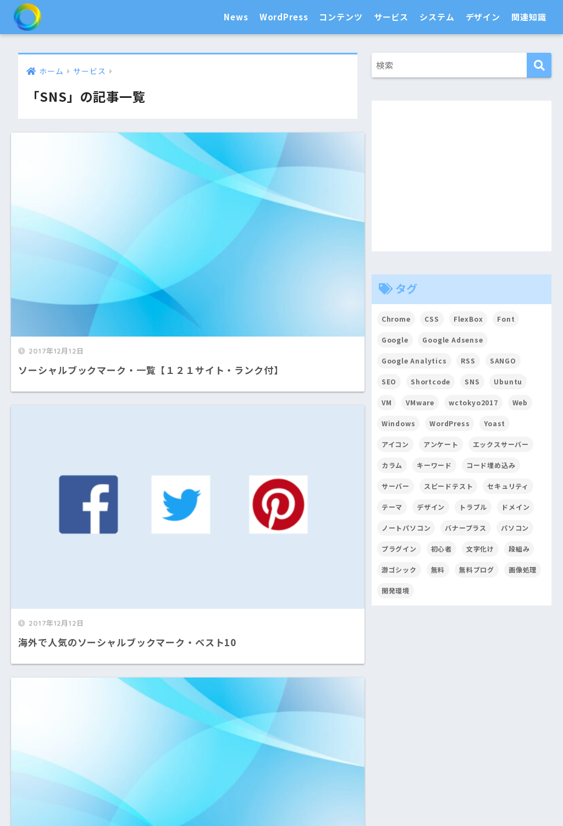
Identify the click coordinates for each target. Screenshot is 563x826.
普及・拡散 (187, 752)
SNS (376, 713)
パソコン (140, 752)
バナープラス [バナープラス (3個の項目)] (466, 527)
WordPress (284, 17)
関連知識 (528, 17)
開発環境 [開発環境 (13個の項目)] (396, 590)
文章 (270, 713)
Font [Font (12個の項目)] (506, 318)
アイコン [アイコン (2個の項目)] (395, 444)
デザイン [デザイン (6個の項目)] (431, 506)
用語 (316, 793)
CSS (389, 752)
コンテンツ (340, 17)
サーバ (406, 713)
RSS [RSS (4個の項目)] (468, 360)
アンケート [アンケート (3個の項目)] (441, 444)
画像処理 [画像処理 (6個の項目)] (523, 569)
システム (437, 17)
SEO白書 (57, 17)
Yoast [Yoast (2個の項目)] (495, 423)
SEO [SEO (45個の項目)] (389, 381)
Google (344, 713)
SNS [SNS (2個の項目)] (473, 381)
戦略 (290, 793)
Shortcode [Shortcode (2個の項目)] (431, 381)
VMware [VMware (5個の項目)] (420, 402)
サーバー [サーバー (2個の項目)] (396, 486)
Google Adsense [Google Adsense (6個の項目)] (453, 339)
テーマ (172, 713)
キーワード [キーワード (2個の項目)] (434, 465)
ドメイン (479, 713)
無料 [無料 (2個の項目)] (438, 569)
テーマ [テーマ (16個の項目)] (392, 506)
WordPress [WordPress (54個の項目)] (450, 423)
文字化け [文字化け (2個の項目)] (480, 548)
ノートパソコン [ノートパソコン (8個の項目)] (406, 527)
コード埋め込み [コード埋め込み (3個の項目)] (491, 465)
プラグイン (215, 713)
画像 (296, 713)
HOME (281, 669)
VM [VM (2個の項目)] (387, 402)
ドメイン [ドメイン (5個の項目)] (516, 506)
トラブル (255, 793)
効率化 (266, 752)
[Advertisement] (462, 176)
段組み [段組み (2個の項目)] (520, 548)
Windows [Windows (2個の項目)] (399, 423)
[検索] (539, 65)
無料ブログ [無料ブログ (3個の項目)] (476, 569)
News (236, 17)
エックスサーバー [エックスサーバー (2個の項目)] (501, 444)
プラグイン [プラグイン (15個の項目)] (399, 548)
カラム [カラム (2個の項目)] (392, 465)
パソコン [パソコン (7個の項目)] (515, 527)
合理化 (231, 752)
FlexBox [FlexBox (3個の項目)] (468, 318)
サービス (391, 17)
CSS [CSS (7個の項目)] (432, 318)
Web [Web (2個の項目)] (521, 402)
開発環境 (305, 752)
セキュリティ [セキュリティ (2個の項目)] (508, 486)
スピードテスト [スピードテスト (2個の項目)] (448, 486)
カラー (462, 752)
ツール (441, 713)
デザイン (483, 17)
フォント (501, 752)
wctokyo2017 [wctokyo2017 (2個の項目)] (473, 402)
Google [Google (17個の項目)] (395, 339)
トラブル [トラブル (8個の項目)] (474, 506)
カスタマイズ (124, 713)
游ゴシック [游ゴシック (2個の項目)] (399, 569)
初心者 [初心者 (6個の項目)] (441, 548)
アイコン (423, 752)
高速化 (345, 752)
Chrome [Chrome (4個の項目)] (396, 318)
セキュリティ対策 (79, 752)
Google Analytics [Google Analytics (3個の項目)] (415, 360)
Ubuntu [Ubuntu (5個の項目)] (508, 381)
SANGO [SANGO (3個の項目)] (503, 360)
